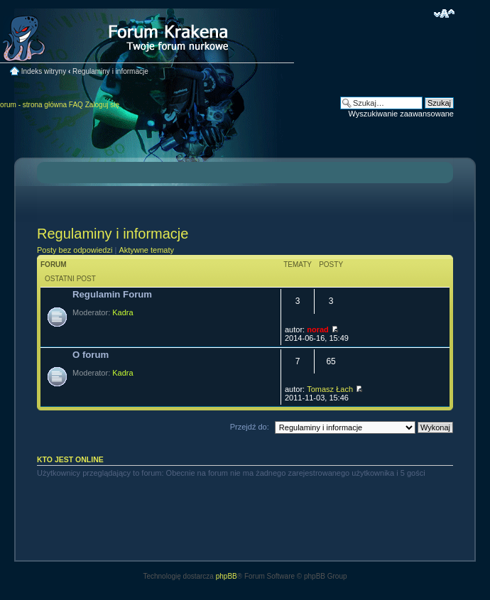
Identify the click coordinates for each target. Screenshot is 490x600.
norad (318, 329)
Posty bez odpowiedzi (74, 250)
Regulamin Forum (112, 294)
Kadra (122, 312)
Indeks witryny (43, 71)
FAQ (76, 105)
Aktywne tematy (146, 250)
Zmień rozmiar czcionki (444, 13)
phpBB (226, 576)
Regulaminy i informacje (110, 71)
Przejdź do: (249, 426)
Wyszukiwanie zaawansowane (401, 113)
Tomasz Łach (330, 389)
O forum (90, 354)
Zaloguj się (102, 105)
